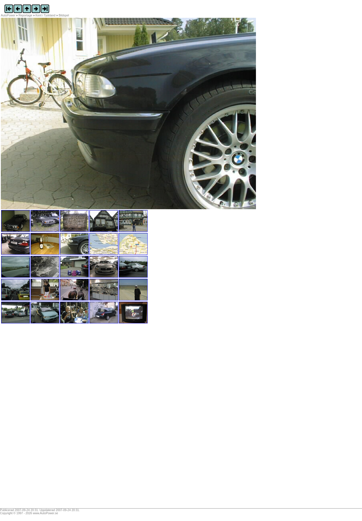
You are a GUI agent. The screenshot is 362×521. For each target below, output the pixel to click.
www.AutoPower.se (45, 513)
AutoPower (8, 15)
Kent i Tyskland (45, 15)
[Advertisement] (36, 418)
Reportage (26, 15)
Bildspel (64, 15)
